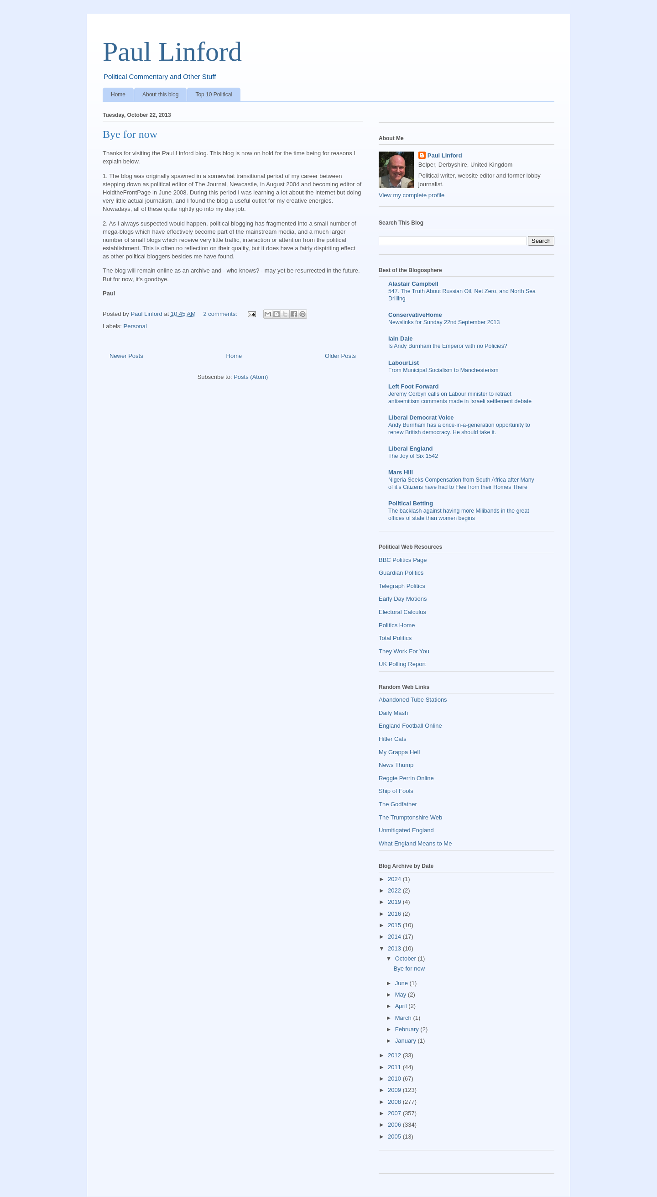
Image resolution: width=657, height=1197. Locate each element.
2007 (395, 1113)
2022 (395, 890)
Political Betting (410, 503)
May (401, 994)
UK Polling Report (402, 664)
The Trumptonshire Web (410, 817)
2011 (395, 1067)
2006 (395, 1124)
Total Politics (395, 638)
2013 (395, 948)
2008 (395, 1101)
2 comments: (221, 313)
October (406, 958)
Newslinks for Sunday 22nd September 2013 (444, 322)
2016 (395, 913)
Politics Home (397, 625)
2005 (395, 1136)
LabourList (403, 362)
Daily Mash (393, 712)
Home (118, 94)
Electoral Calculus (402, 612)
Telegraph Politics (402, 586)
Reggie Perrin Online (406, 778)
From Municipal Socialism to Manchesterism (443, 370)
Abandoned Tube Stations (413, 699)
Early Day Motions (403, 598)
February (408, 1029)
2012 (395, 1055)
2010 (395, 1078)
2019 (395, 901)
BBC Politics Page (403, 559)
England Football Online (410, 725)
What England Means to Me (415, 843)
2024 (395, 879)
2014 (395, 936)
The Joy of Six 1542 (413, 456)
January (406, 1040)
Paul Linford (172, 52)
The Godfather (398, 804)
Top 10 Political (213, 94)
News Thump (396, 764)
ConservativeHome (415, 314)
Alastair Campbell (413, 283)
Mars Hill (400, 472)
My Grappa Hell (399, 752)
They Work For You (404, 651)
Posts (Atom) (251, 376)
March (404, 1017)
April (402, 1006)
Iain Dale (400, 338)
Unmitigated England (406, 830)
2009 (395, 1090)
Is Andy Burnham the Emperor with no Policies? (447, 346)
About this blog (160, 94)
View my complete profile (411, 195)
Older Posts (340, 355)
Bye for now (130, 134)
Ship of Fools (396, 791)
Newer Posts (126, 355)
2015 (395, 925)
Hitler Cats (393, 738)
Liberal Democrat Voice (421, 417)
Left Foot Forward (413, 386)
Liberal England (410, 448)
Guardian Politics (401, 572)
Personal (135, 326)
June (402, 983)
